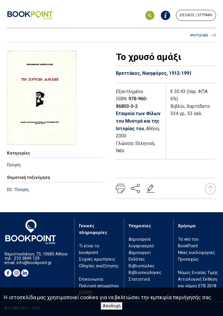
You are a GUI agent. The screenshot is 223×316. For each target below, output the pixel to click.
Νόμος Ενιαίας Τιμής (198, 272)
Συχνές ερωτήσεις (97, 259)
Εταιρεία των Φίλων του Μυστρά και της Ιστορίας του (138, 121)
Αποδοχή (112, 306)
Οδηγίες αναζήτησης (99, 266)
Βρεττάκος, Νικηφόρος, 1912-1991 (154, 73)
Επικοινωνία (91, 279)
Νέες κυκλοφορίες (196, 252)
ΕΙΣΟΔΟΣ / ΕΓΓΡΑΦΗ (196, 15)
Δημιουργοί (140, 252)
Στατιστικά (139, 279)
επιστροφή (203, 35)
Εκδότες (137, 259)
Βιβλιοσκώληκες (145, 272)
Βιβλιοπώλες (141, 266)
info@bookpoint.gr (34, 262)
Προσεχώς (188, 259)
